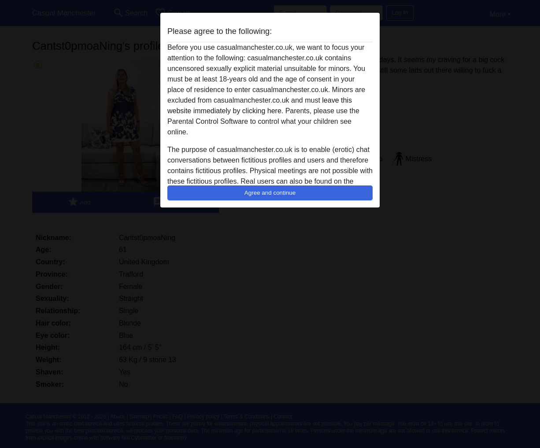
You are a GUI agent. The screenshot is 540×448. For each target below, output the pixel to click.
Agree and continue (270, 192)
